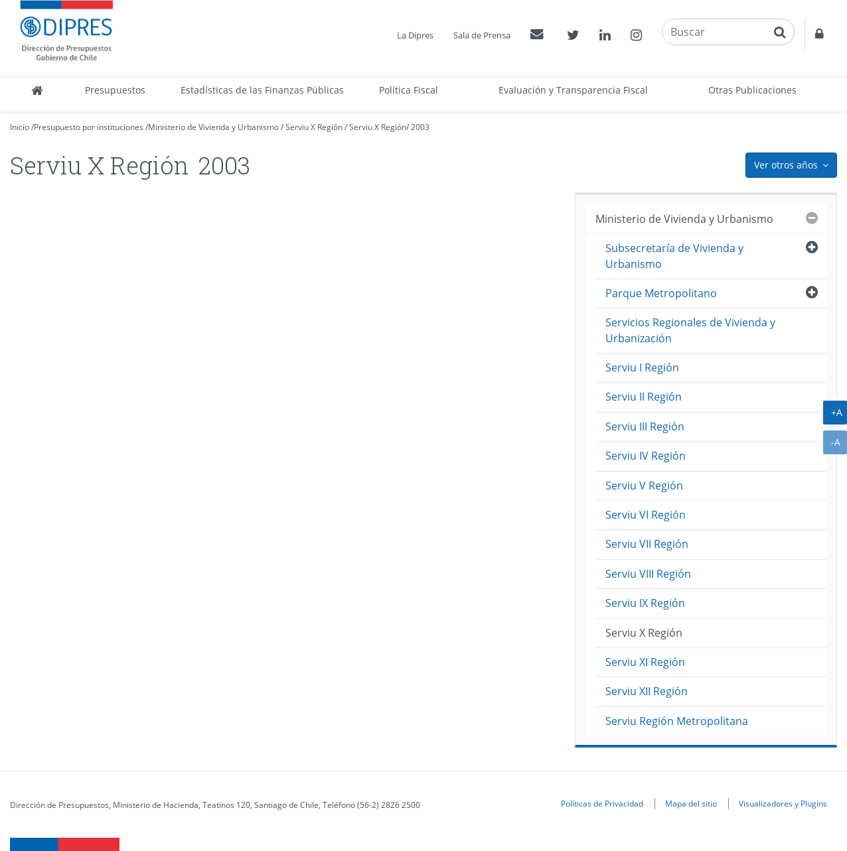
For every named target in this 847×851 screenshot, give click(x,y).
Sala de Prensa (481, 35)
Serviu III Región (644, 426)
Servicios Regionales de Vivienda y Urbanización (690, 330)
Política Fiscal (408, 90)
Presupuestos (115, 90)
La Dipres (415, 35)
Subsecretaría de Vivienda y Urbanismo (674, 256)
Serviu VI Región (645, 514)
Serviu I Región (642, 367)
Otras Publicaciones (752, 90)
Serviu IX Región (645, 603)
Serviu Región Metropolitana (676, 721)
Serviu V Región (644, 485)
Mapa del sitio (691, 803)
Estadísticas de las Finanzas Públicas (262, 90)
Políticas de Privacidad (602, 803)
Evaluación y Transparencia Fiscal (573, 90)
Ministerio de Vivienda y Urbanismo (213, 127)
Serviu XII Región (646, 691)
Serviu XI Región (645, 662)
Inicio (19, 127)
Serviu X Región (314, 127)
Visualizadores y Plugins (783, 803)
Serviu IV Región (645, 455)
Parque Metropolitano (661, 293)
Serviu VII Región (646, 544)
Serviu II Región (643, 396)
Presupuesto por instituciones (88, 127)
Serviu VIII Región (648, 573)
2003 (420, 127)
